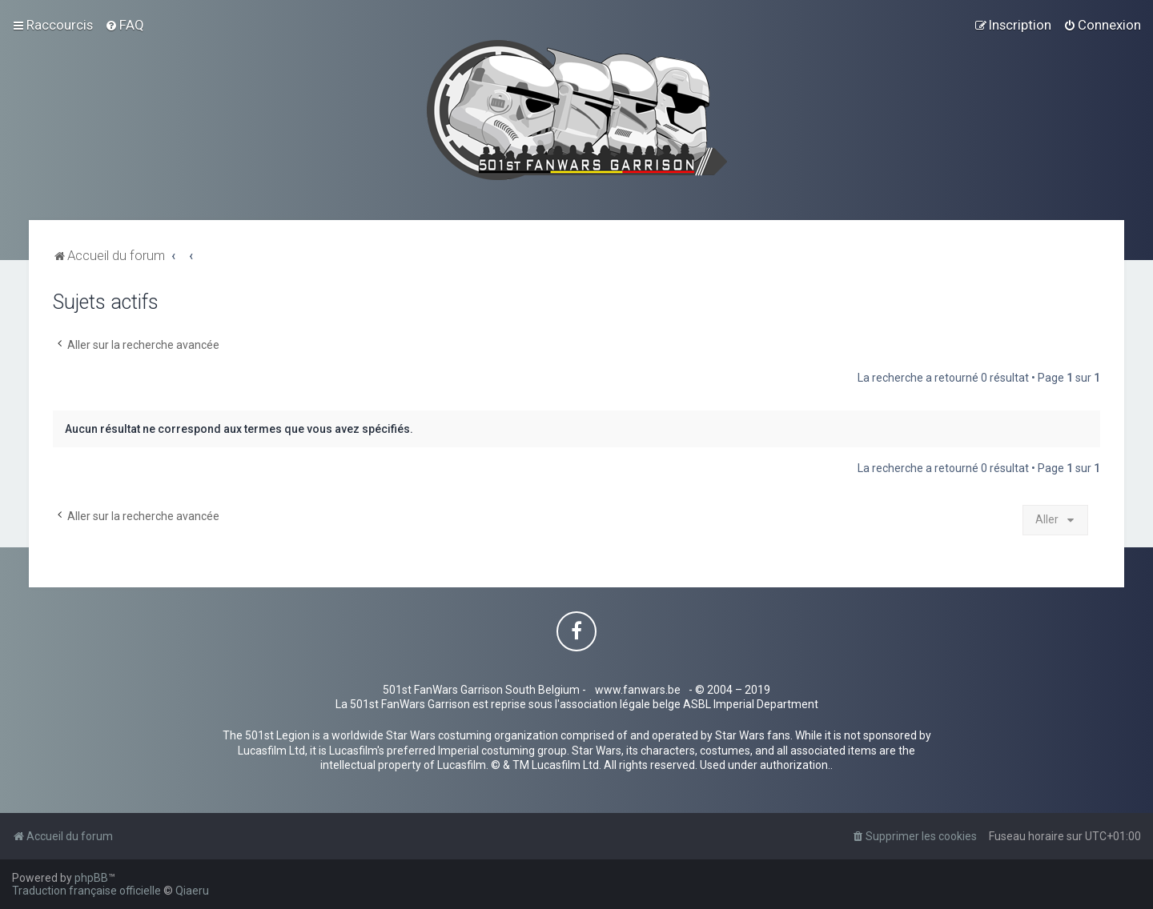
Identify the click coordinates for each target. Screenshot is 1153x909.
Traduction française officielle (86, 890)
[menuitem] (124, 25)
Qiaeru (192, 890)
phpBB (91, 877)
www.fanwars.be (638, 689)
